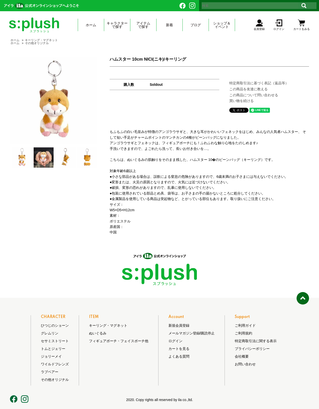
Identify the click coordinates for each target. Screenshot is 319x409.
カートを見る (178, 349)
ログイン (175, 341)
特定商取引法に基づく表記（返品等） (259, 83)
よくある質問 (178, 356)
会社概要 (242, 356)
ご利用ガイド (245, 325)
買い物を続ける (241, 101)
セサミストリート (55, 341)
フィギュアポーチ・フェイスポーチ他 (118, 341)
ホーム (91, 25)
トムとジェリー (53, 349)
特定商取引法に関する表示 (256, 341)
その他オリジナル (37, 43)
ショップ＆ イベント (222, 25)
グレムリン (49, 333)
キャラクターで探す (117, 25)
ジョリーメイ (51, 356)
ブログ (195, 25)
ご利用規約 (243, 333)
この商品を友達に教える (248, 89)
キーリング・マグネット (41, 40)
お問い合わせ (245, 364)
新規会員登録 (178, 325)
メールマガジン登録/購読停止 (191, 333)
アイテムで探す (143, 25)
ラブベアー (49, 372)
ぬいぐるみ (97, 333)
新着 (169, 25)
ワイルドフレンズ (55, 364)
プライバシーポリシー (252, 349)
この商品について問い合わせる (253, 95)
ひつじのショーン (55, 325)
